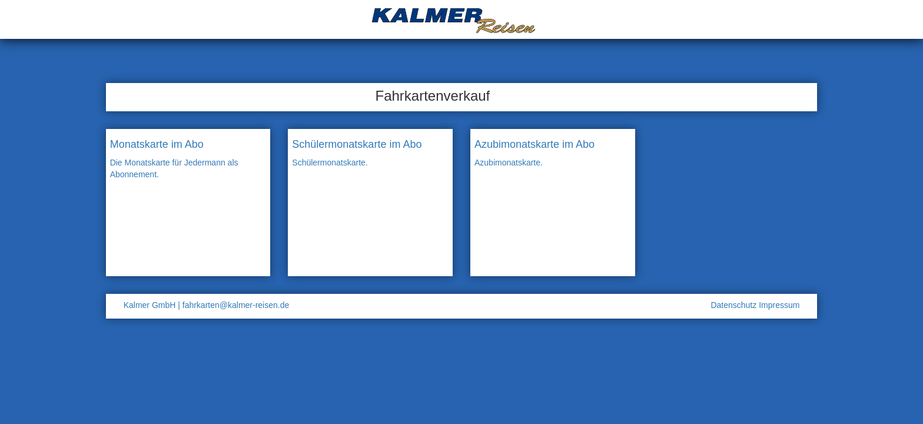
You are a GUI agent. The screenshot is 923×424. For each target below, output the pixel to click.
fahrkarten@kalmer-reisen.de (236, 305)
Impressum (779, 305)
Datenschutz (734, 305)
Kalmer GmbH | (152, 305)
